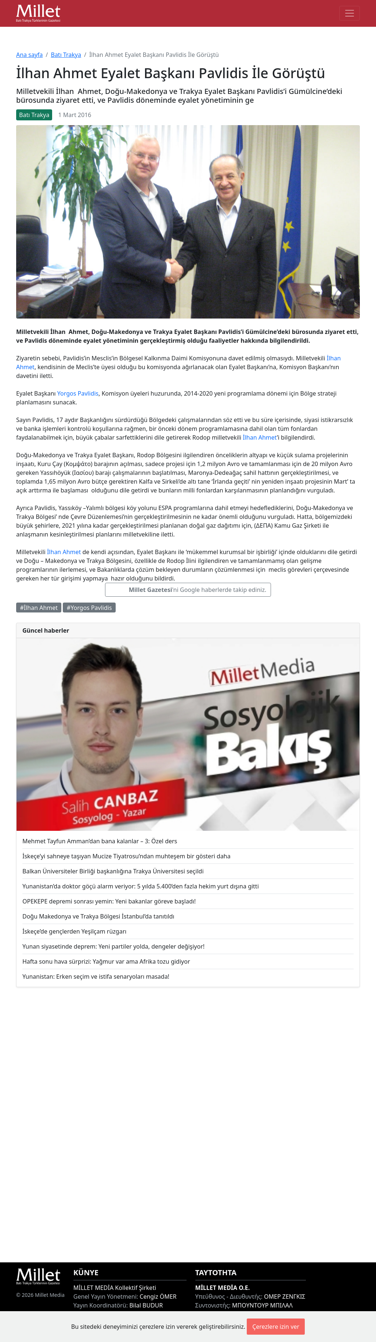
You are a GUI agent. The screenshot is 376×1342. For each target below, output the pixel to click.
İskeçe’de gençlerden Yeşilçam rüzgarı (74, 931)
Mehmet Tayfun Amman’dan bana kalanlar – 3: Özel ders (99, 841)
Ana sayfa (29, 55)
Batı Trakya (66, 55)
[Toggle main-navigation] (349, 13)
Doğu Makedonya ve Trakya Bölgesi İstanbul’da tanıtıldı (98, 916)
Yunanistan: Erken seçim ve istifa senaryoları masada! (95, 976)
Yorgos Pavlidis (77, 393)
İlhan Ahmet (260, 437)
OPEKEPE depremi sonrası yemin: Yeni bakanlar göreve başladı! (109, 901)
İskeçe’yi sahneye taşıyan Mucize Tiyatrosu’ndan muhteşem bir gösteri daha (126, 856)
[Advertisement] (188, 1125)
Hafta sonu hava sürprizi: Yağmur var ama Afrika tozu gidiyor (106, 961)
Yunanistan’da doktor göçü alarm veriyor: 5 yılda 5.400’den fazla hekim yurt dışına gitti (140, 886)
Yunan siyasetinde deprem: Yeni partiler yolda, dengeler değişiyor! (113, 946)
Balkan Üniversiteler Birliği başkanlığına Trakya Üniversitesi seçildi (113, 871)
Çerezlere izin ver (275, 1327)
